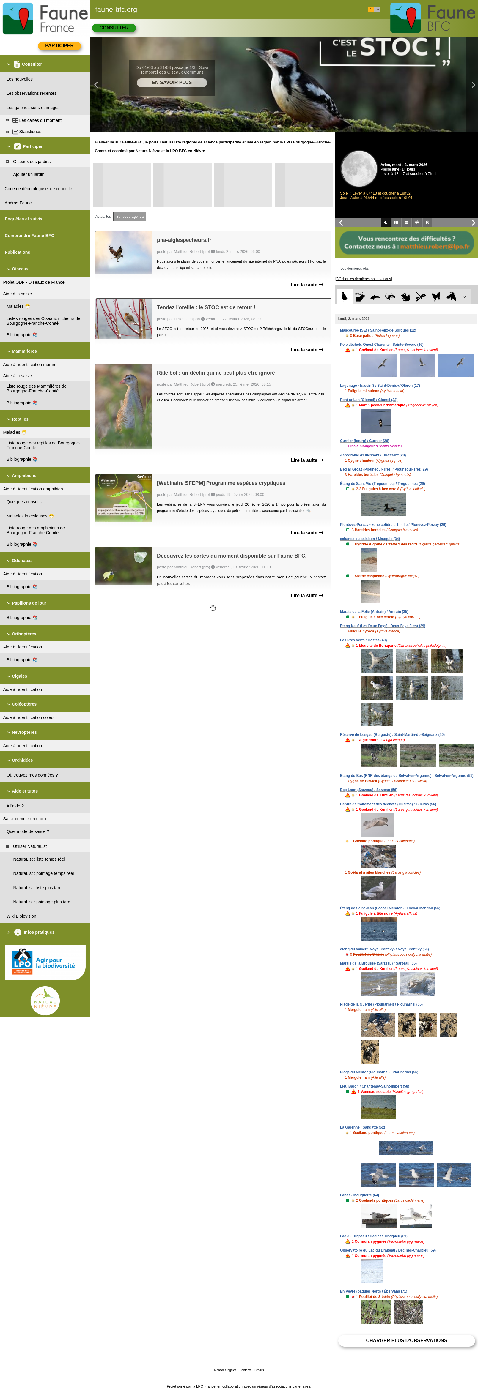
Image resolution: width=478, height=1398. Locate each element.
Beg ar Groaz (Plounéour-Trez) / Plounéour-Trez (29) (384, 469)
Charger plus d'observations (406, 1340)
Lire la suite (307, 284)
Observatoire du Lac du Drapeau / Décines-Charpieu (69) (388, 1250)
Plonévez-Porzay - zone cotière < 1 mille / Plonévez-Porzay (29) (393, 525)
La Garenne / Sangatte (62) (362, 1127)
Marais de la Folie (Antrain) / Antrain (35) (374, 612)
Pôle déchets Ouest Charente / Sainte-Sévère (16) (382, 345)
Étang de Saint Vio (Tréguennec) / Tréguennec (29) (382, 484)
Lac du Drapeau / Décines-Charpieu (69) (374, 1236)
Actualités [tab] (103, 216)
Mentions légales (225, 1370)
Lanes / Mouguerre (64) (359, 1195)
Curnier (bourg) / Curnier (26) (364, 441)
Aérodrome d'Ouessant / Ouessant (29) (373, 455)
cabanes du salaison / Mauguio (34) (370, 539)
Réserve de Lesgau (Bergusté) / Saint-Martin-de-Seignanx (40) (392, 735)
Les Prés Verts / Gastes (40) (363, 640)
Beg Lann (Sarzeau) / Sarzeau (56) (368, 790)
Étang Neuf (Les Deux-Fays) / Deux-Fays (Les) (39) (382, 626)
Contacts (245, 1370)
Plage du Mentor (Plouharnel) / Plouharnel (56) (379, 1072)
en (377, 9)
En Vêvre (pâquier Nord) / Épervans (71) (373, 1291)
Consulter (113, 27)
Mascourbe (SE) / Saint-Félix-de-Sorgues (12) (378, 330)
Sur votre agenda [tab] (130, 216)
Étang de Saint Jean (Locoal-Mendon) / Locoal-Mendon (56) (390, 908)
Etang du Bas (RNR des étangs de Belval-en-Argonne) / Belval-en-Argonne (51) (407, 776)
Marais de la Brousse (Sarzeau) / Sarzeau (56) (378, 963)
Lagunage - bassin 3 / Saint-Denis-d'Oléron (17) (380, 386)
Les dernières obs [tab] (354, 268)
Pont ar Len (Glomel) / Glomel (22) (368, 400)
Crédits (259, 1370)
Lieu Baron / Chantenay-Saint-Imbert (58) (374, 1086)
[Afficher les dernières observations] (363, 279)
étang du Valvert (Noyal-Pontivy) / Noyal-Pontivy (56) (384, 949)
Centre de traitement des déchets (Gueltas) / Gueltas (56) (388, 804)
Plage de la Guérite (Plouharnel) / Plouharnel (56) (381, 1004)
